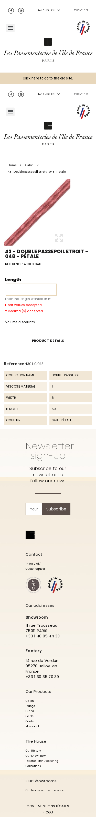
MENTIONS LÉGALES (53, 806)
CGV (30, 806)
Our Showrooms (41, 781)
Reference (14, 363)
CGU (49, 812)
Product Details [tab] (48, 340)
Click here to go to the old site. (48, 78)
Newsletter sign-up (50, 450)
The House (36, 741)
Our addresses (40, 605)
